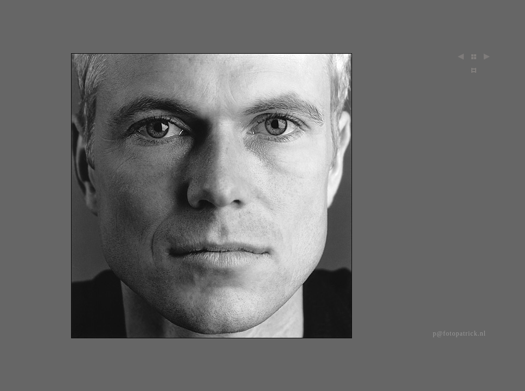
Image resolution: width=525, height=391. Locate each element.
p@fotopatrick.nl (459, 333)
